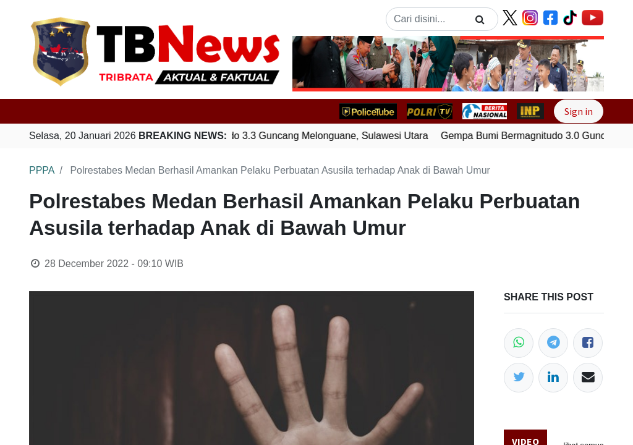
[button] (315, 63)
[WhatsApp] (518, 343)
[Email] (588, 377)
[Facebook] (588, 343)
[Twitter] (518, 377)
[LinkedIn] (553, 377)
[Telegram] (553, 343)
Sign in (578, 111)
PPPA (42, 170)
